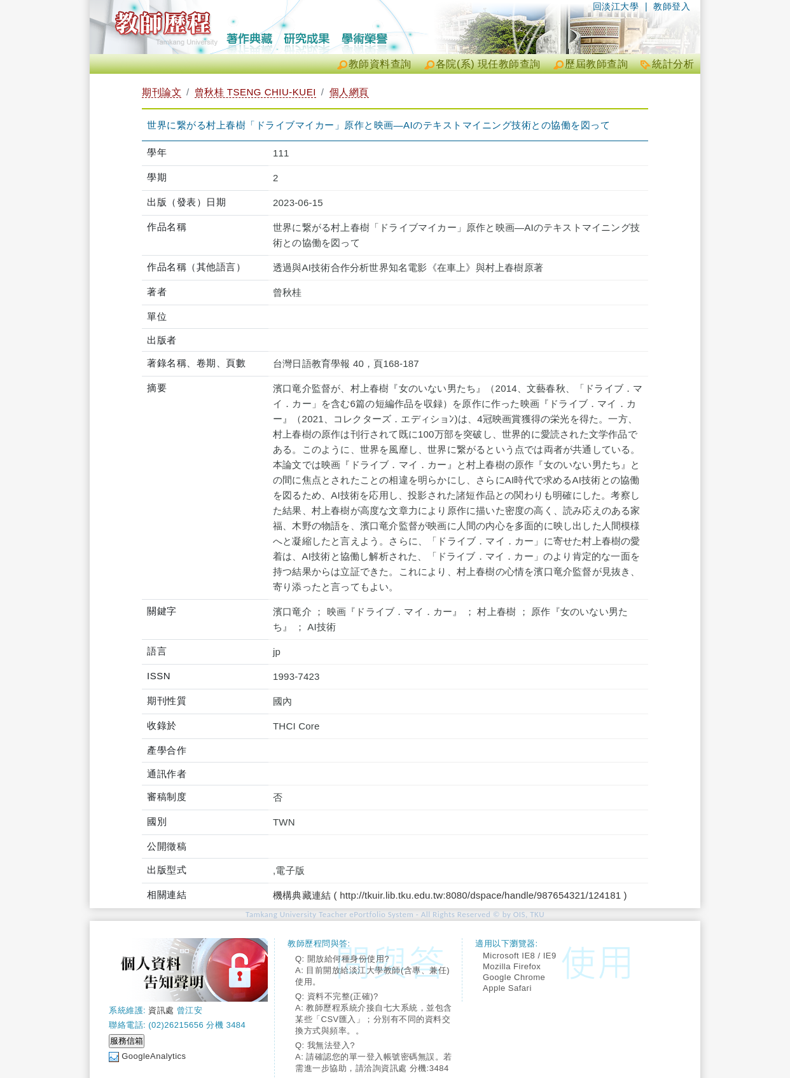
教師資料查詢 (380, 64)
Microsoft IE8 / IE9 (520, 955)
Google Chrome (514, 977)
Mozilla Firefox (512, 966)
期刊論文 (161, 91)
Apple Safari (507, 988)
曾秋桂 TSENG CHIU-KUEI (255, 91)
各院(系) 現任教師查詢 (488, 64)
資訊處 (161, 1010)
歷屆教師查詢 (596, 64)
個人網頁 (349, 91)
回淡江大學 (616, 6)
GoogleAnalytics (153, 1056)
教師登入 (671, 6)
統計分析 (673, 64)
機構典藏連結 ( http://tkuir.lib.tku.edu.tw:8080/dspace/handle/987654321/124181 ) (450, 895)
